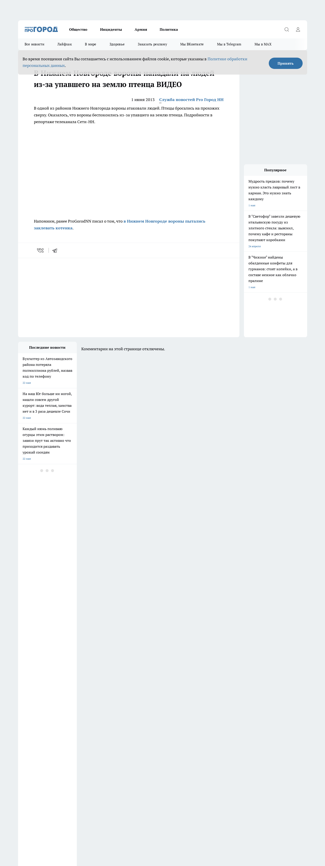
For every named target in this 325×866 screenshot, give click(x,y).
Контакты (138, 732)
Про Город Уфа (143, 710)
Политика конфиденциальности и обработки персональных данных (61, 826)
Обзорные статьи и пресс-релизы (39, 732)
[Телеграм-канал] (238, 711)
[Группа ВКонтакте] (215, 711)
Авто (78, 738)
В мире (90, 44)
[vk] (41, 250)
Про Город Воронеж (147, 704)
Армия (141, 29)
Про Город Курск (67, 710)
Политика (169, 29)
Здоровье (117, 44)
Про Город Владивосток (72, 716)
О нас (78, 732)
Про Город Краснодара (110, 716)
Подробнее (137, 819)
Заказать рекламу (152, 44)
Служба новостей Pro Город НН (191, 99)
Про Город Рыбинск (108, 710)
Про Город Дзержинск (32, 704)
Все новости (34, 44)
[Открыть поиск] (286, 29)
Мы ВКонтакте (192, 44)
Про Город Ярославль (32, 716)
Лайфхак (64, 44)
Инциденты (111, 29)
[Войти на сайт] (298, 29)
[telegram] (56, 250)
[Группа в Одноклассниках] (227, 711)
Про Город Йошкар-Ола (33, 710)
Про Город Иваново (185, 704)
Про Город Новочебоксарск (113, 704)
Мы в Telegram (229, 44)
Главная (23, 744)
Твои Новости (182, 710)
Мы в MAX (263, 44)
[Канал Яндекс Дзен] (249, 711)
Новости (137, 738)
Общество (78, 29)
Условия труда (27, 738)
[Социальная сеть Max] (261, 711)
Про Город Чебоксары (70, 704)
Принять (286, 63)
